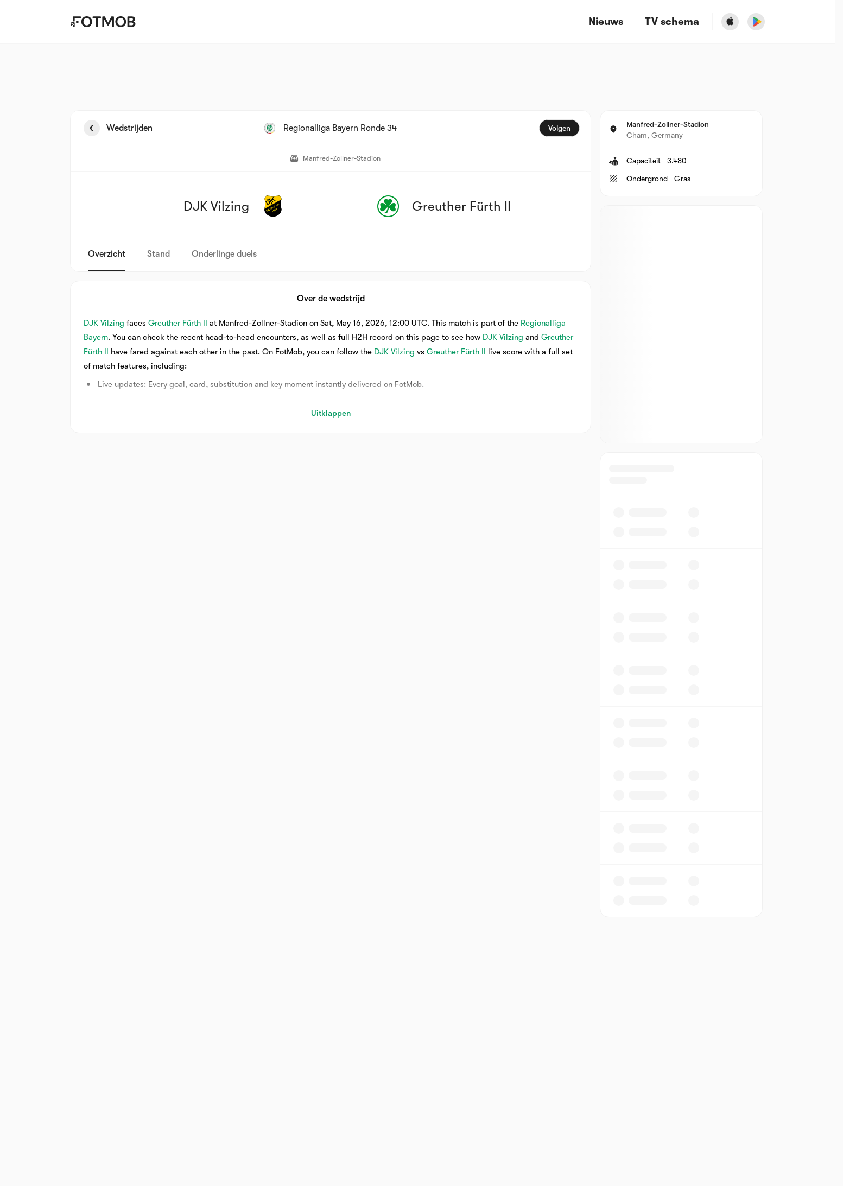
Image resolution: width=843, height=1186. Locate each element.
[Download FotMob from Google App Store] (756, 21)
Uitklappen (331, 413)
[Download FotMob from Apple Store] (730, 21)
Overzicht (106, 254)
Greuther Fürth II (177, 323)
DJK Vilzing (104, 323)
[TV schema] (672, 22)
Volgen (559, 128)
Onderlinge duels (224, 254)
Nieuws (605, 22)
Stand (158, 254)
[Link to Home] (103, 21)
